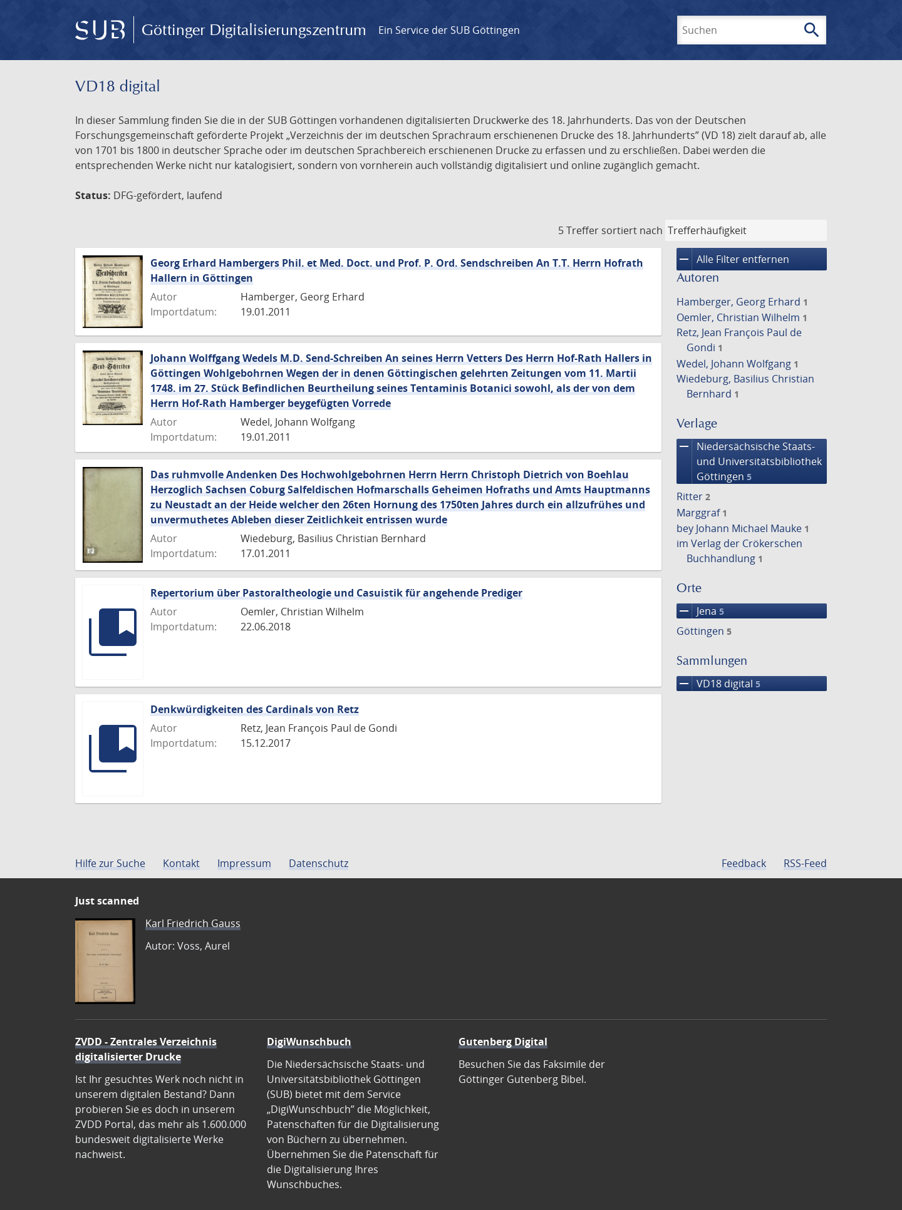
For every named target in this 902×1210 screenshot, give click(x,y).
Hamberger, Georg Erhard (742, 302)
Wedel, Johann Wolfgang (737, 364)
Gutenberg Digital (503, 1041)
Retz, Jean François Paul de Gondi (739, 340)
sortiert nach (632, 230)
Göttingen (704, 631)
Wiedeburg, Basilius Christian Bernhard (745, 386)
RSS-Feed (805, 863)
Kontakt (181, 863)
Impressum (244, 863)
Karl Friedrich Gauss (193, 923)
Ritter (693, 496)
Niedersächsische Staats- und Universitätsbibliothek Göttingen (749, 461)
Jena (700, 610)
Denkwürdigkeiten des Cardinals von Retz (254, 709)
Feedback (744, 863)
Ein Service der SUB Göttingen (449, 30)
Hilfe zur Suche (110, 863)
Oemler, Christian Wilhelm (741, 317)
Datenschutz (318, 863)
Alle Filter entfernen (732, 259)
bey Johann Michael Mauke (742, 528)
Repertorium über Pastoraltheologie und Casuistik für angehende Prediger (336, 593)
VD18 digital (718, 683)
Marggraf (701, 513)
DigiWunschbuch (309, 1041)
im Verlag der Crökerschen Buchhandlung (739, 550)
